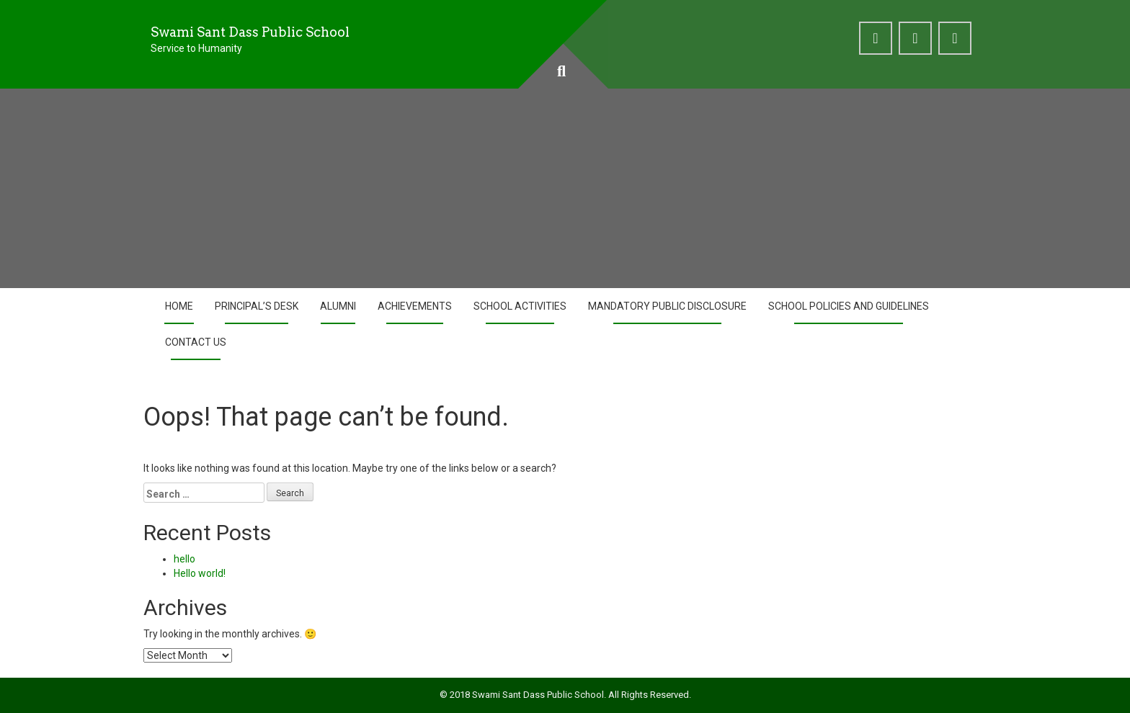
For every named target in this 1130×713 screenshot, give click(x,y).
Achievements (415, 306)
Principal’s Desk (256, 306)
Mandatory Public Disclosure (667, 306)
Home (179, 306)
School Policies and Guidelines (848, 306)
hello (184, 559)
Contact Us (195, 342)
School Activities (519, 306)
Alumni (338, 306)
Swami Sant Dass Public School (250, 32)
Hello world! (200, 573)
